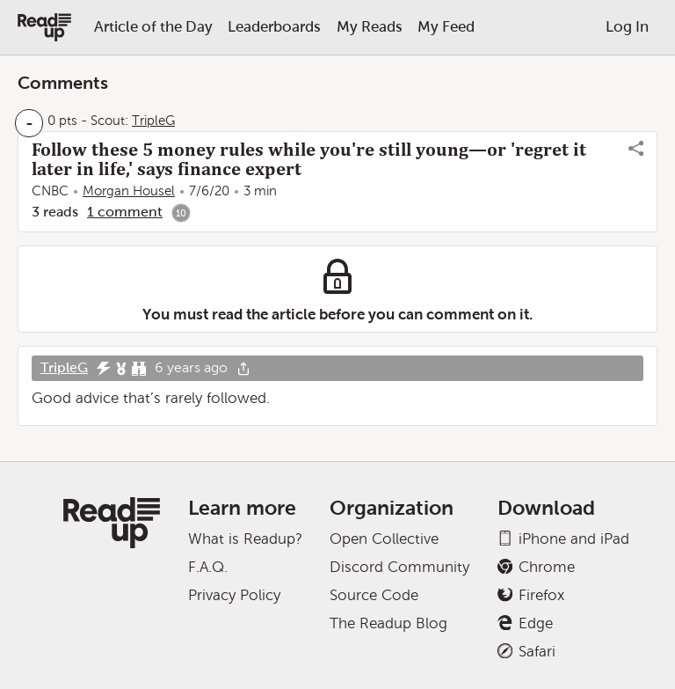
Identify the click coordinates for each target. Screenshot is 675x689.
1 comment (125, 211)
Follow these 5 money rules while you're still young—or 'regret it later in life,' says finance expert (309, 159)
